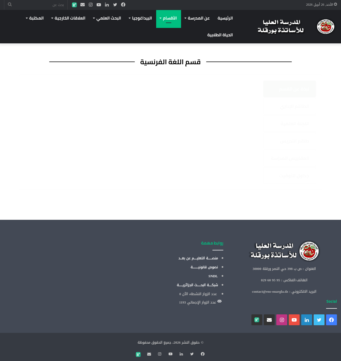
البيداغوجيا (142, 18)
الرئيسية (225, 18)
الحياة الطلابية (220, 35)
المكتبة (36, 18)
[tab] (289, 88)
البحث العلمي (108, 18)
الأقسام (170, 18)
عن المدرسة (199, 18)
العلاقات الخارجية (70, 18)
